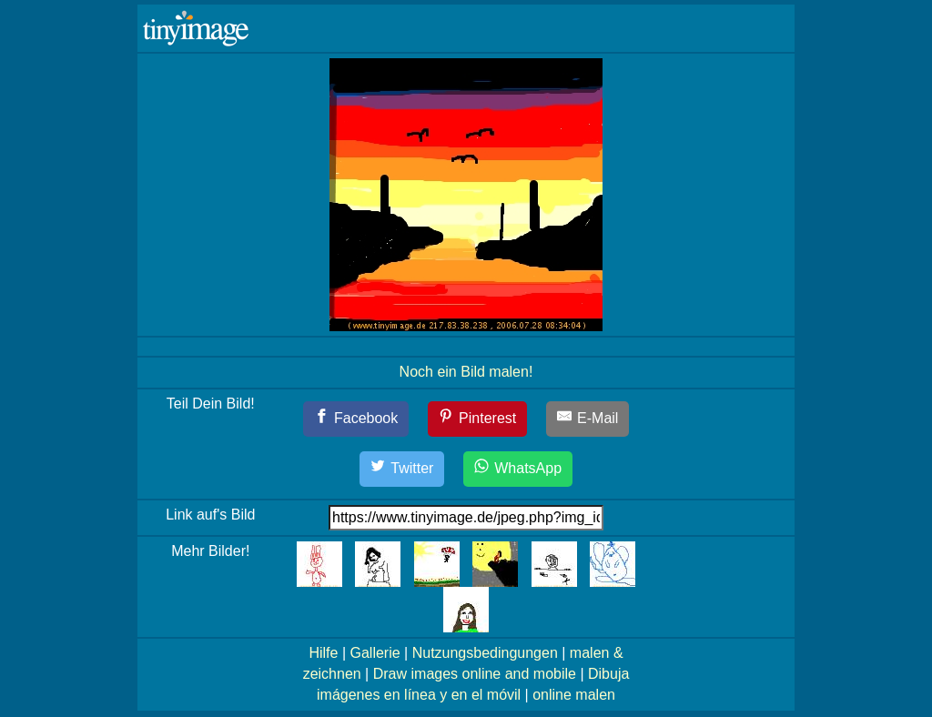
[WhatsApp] (517, 469)
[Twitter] (402, 469)
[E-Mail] (588, 419)
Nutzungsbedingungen (485, 653)
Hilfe (323, 653)
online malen (573, 694)
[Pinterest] (478, 419)
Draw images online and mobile (474, 674)
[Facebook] (356, 419)
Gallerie (375, 653)
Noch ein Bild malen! (466, 371)
